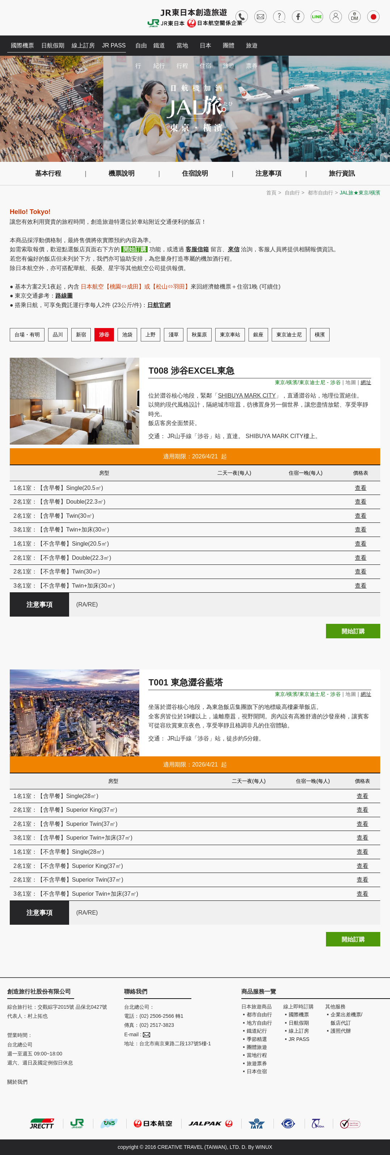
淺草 (174, 334)
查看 (360, 488)
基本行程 (48, 173)
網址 (366, 382)
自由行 (141, 49)
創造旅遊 (29, 17)
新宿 (81, 334)
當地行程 (182, 49)
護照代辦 (341, 1031)
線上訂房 (83, 45)
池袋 (127, 334)
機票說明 (122, 173)
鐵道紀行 (159, 49)
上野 (150, 334)
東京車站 (230, 334)
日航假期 (52, 45)
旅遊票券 (252, 49)
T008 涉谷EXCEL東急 (191, 370)
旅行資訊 (342, 173)
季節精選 (257, 1039)
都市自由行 (320, 193)
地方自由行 (259, 1023)
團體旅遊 (228, 49)
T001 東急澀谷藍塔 (185, 682)
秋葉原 (199, 334)
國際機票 (22, 45)
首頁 (271, 193)
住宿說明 (195, 173)
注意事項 (268, 173)
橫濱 (320, 334)
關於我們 (17, 1082)
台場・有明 (27, 334)
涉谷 (104, 334)
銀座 (258, 334)
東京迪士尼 (289, 334)
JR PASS (114, 45)
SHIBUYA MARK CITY (247, 395)
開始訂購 (353, 631)
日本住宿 (205, 49)
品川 (58, 334)
